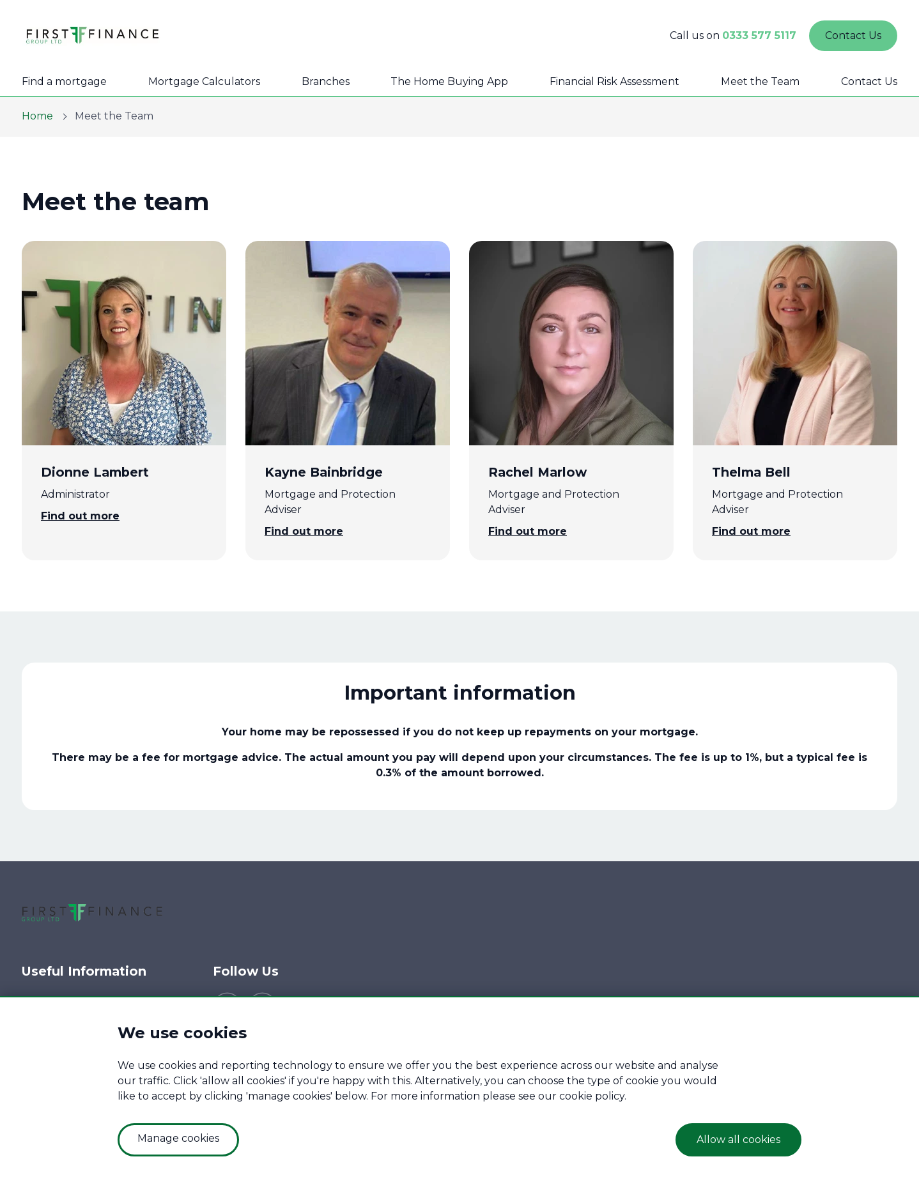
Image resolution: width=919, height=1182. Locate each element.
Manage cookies (178, 1138)
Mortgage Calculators (204, 81)
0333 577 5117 (759, 35)
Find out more (80, 516)
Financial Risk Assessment (614, 81)
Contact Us (869, 81)
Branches (326, 81)
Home (37, 116)
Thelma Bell (751, 472)
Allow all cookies (738, 1139)
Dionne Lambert (95, 472)
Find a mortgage (64, 81)
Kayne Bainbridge (324, 472)
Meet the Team (760, 81)
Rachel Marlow (537, 472)
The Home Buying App (449, 81)
